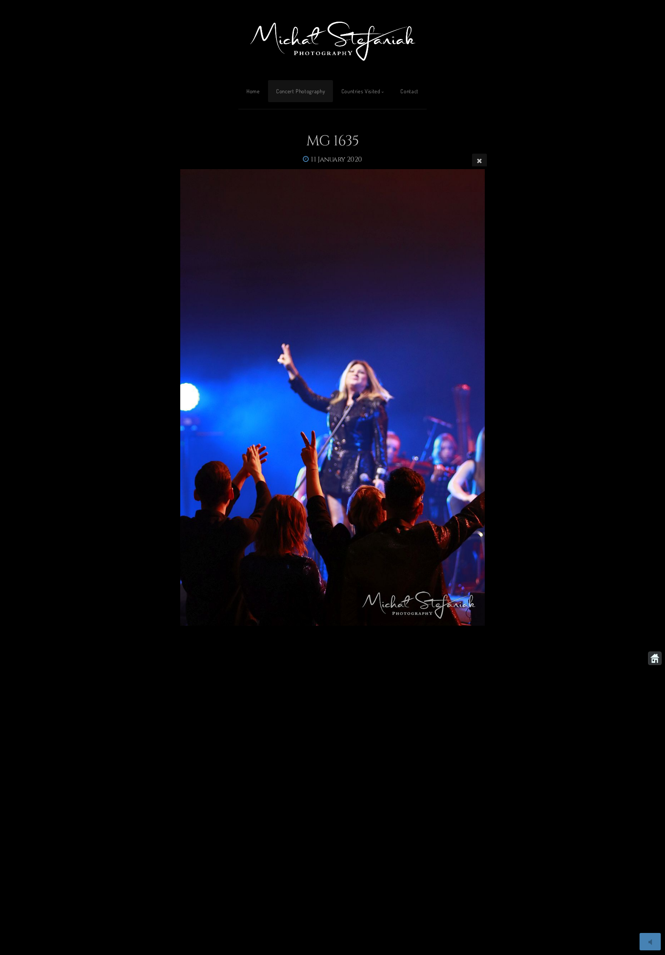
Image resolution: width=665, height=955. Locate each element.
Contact (409, 91)
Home (253, 91)
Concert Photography (300, 91)
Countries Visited (360, 91)
